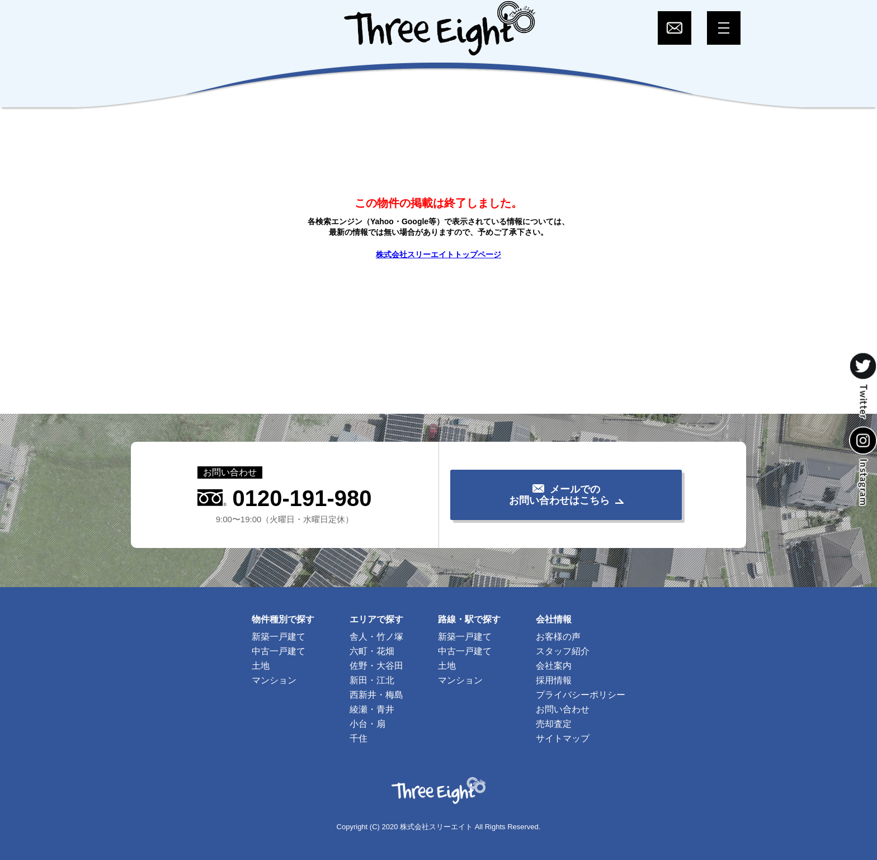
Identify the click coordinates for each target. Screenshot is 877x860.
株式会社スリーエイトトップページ (438, 254)
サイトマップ (563, 738)
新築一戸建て (278, 636)
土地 (261, 665)
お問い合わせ (563, 709)
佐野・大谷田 (376, 665)
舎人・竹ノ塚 (376, 636)
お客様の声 (558, 636)
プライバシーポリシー (580, 695)
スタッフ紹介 (563, 651)
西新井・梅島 (376, 695)
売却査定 (554, 724)
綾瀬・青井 (372, 709)
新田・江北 (372, 680)
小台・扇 (367, 724)
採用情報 (554, 680)
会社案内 (554, 665)
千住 (358, 738)
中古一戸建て (278, 651)
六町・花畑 (372, 651)
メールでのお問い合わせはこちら (559, 495)
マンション (274, 680)
